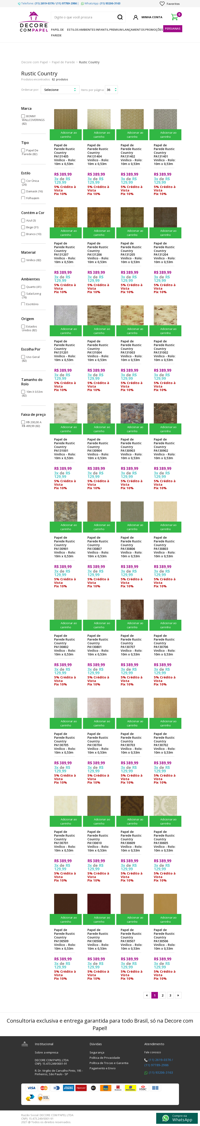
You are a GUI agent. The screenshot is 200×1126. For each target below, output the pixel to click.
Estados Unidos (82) (29, 328)
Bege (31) (32, 227)
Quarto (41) (33, 287)
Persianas (173, 28)
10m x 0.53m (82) (32, 393)
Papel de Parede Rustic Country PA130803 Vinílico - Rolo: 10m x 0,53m (164, 546)
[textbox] (88, 17)
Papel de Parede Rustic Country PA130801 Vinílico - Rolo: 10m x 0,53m (98, 645)
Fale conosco (152, 1052)
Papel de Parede (57, 32)
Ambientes (87, 30)
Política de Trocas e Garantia (109, 1063)
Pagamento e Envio (103, 1068)
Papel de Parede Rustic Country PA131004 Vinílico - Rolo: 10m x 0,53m (98, 350)
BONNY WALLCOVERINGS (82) (33, 120)
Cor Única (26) (30, 182)
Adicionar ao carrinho (66, 135)
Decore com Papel (34, 62)
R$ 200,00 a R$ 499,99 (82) (31, 424)
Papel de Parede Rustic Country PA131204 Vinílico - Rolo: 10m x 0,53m (164, 252)
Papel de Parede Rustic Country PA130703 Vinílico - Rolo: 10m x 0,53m (131, 743)
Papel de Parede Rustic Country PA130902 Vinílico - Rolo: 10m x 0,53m (164, 448)
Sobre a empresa (46, 1052)
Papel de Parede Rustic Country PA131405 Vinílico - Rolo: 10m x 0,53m (65, 154)
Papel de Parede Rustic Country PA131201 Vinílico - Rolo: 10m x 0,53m (65, 350)
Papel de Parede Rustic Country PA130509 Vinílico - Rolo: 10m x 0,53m (65, 939)
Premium (116, 30)
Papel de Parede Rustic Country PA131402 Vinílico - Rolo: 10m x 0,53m (131, 154)
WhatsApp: (100, 3)
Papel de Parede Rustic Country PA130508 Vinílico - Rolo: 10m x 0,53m (98, 939)
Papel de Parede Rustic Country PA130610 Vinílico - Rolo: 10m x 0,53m (98, 841)
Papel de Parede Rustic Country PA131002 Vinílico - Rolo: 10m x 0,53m (164, 350)
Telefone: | (48, 3)
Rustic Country (89, 62)
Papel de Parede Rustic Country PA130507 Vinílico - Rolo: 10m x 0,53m (131, 939)
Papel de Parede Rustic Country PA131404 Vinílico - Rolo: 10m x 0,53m (98, 154)
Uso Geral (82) (31, 359)
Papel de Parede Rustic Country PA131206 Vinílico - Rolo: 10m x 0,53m (98, 252)
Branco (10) (33, 234)
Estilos (73, 30)
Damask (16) (34, 191)
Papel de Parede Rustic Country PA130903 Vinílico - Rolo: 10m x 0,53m (131, 448)
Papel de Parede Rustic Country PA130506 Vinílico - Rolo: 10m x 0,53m (164, 939)
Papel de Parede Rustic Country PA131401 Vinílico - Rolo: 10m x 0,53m (164, 154)
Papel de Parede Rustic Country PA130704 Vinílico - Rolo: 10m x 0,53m (98, 743)
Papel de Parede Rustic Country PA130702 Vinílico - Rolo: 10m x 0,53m (164, 743)
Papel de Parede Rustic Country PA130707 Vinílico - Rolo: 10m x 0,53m (131, 645)
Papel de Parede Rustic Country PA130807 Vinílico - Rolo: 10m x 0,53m (98, 546)
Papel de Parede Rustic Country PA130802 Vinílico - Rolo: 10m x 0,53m (65, 645)
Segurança (97, 1052)
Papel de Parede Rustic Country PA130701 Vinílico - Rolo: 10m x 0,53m (65, 841)
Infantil (102, 30)
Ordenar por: (30, 90)
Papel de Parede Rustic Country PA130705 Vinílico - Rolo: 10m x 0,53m (65, 743)
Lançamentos (134, 30)
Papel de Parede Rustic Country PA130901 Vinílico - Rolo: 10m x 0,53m (65, 546)
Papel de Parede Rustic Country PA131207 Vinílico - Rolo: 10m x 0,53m (65, 252)
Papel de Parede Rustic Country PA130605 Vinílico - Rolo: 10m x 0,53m (164, 841)
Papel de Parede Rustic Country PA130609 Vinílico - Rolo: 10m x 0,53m (131, 841)
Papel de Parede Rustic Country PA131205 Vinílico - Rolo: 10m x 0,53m (131, 252)
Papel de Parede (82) (30, 152)
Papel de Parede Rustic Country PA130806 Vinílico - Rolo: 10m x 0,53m (131, 546)
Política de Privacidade (105, 1058)
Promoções (154, 30)
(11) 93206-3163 (161, 1072)
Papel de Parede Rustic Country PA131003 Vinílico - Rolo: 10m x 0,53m (131, 350)
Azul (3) (31, 220)
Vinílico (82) (33, 260)
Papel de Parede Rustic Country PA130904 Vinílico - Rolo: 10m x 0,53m (98, 448)
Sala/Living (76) (31, 295)
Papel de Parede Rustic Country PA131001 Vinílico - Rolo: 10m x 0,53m (65, 448)
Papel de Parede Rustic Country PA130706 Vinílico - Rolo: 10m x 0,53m (164, 645)
